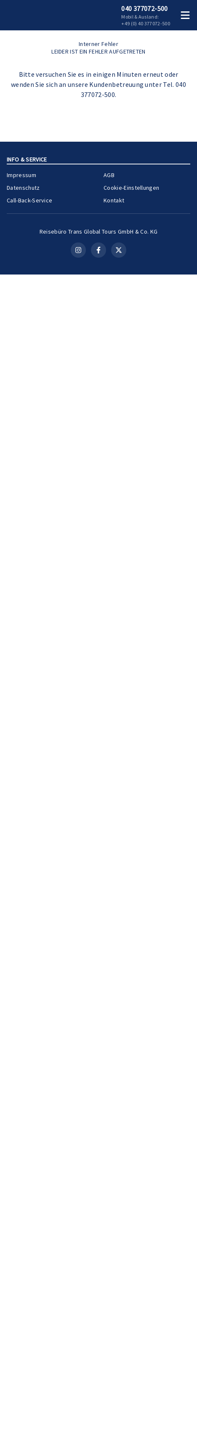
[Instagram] (78, 1426)
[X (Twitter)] (118, 1426)
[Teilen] (184, 644)
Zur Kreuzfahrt (161, 744)
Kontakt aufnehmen (98, 467)
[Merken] (169, 644)
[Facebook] (98, 1426)
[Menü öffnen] (187, 15)
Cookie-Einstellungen (131, 1350)
